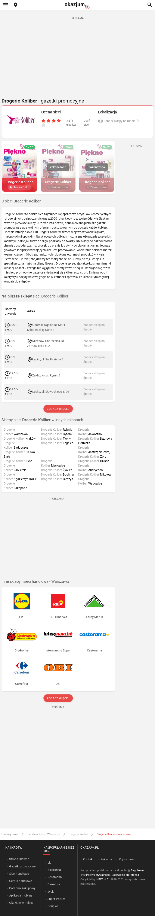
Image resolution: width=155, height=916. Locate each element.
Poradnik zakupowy (22, 888)
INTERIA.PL (103, 879)
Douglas (52, 906)
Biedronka (54, 869)
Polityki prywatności (98, 874)
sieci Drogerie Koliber (34, 296)
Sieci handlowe (19, 873)
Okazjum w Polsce (21, 902)
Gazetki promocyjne (22, 866)
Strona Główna (19, 859)
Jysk (50, 891)
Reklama (106, 859)
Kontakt (88, 859)
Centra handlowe (20, 881)
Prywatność (127, 859)
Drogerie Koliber (78, 834)
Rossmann (54, 877)
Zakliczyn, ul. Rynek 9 (46, 375)
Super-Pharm (56, 899)
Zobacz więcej (58, 408)
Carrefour (53, 884)
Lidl (49, 862)
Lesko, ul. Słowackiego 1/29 (50, 391)
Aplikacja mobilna (20, 895)
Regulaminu (138, 870)
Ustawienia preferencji (125, 874)
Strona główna (9, 834)
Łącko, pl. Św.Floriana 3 (47, 359)
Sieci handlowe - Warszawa (43, 834)
